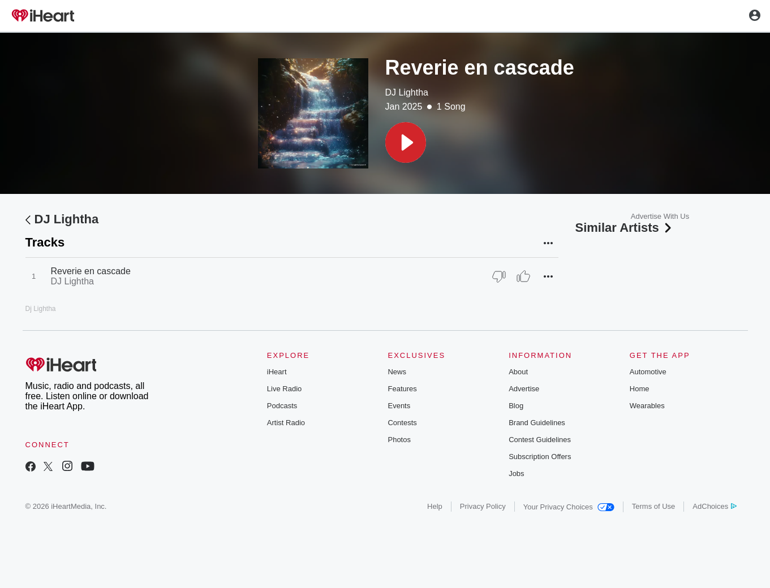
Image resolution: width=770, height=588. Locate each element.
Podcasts (282, 405)
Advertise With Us (660, 216)
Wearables (647, 405)
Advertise (524, 388)
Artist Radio (286, 422)
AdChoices (714, 506)
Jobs (516, 473)
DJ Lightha (407, 92)
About (518, 372)
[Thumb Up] (523, 276)
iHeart (277, 372)
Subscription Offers (540, 456)
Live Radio (284, 388)
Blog (516, 405)
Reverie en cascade (91, 271)
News (397, 372)
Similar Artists (624, 227)
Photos (399, 439)
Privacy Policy (483, 506)
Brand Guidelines (537, 422)
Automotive (648, 372)
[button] (405, 142)
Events (399, 405)
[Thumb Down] (499, 276)
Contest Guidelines (540, 439)
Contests (402, 422)
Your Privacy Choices (568, 507)
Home (639, 388)
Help (434, 506)
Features (402, 388)
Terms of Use (654, 506)
